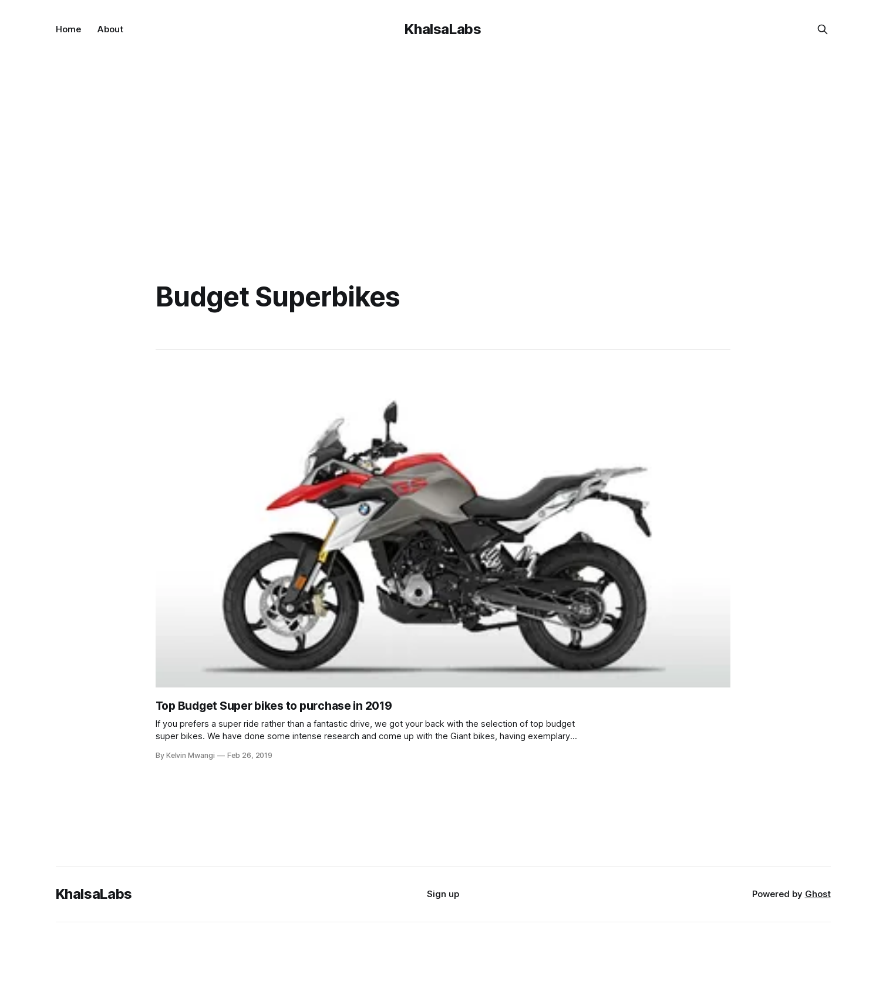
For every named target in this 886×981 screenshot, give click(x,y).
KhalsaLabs (443, 29)
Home (68, 29)
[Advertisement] (443, 147)
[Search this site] (822, 29)
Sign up (443, 893)
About (110, 29)
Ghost (818, 893)
